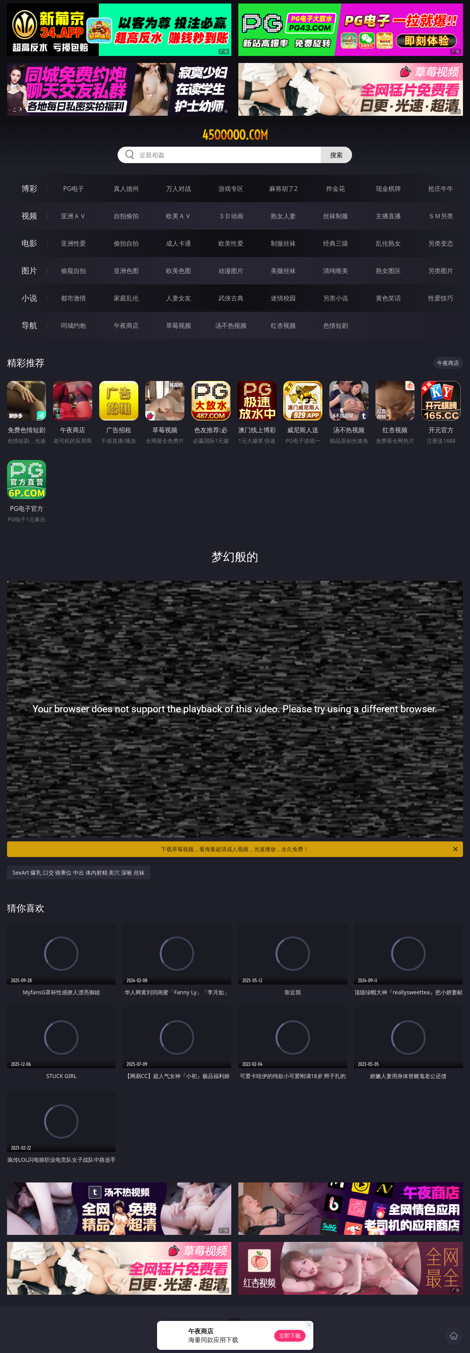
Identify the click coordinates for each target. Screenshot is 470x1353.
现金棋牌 (388, 188)
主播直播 (388, 216)
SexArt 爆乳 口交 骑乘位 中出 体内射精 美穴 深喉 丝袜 (79, 872)
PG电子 (73, 188)
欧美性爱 (230, 243)
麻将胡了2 (283, 188)
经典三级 (335, 243)
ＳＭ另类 (440, 216)
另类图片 (440, 270)
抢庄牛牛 (440, 188)
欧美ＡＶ (178, 216)
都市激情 (73, 298)
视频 (29, 215)
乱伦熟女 (388, 243)
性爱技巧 (440, 298)
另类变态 (440, 243)
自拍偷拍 (126, 216)
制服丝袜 (283, 243)
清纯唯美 (335, 270)
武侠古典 (230, 298)
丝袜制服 (335, 216)
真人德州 (126, 188)
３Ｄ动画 (230, 216)
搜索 (336, 155)
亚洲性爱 (73, 243)
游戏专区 (230, 188)
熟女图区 (388, 270)
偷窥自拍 (73, 270)
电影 (29, 243)
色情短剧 (335, 325)
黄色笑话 (388, 298)
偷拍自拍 (126, 243)
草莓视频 (178, 325)
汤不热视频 (231, 325)
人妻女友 (178, 298)
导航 (29, 325)
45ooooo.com (235, 135)
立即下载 (290, 1335)
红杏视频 (283, 325)
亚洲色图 (126, 270)
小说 (29, 298)
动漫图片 (230, 270)
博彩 (29, 188)
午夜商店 (126, 325)
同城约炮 (73, 325)
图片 (29, 270)
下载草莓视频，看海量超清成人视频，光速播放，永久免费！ (310, 849)
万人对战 (178, 188)
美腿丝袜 (283, 270)
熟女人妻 (283, 216)
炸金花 (335, 188)
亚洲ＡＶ (73, 216)
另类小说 (335, 298)
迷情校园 (283, 298)
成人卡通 (178, 243)
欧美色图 (178, 270)
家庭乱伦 (126, 298)
